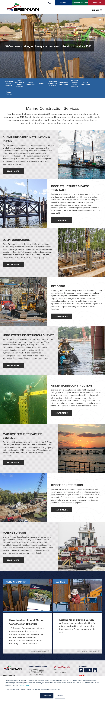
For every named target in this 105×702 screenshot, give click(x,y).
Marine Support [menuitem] (8, 93)
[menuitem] (49, 2)
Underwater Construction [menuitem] (63, 83)
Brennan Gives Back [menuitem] (80, 3)
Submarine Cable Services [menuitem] (9, 83)
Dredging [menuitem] (41, 83)
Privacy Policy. (24, 685)
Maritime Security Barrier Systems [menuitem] (74, 83)
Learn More (13, 171)
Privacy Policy (9, 676)
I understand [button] (46, 696)
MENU (97, 10)
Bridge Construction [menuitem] (85, 83)
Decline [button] (60, 696)
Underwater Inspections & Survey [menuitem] (52, 83)
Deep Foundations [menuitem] (30, 83)
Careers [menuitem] (63, 3)
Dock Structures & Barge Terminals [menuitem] (19, 83)
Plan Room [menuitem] (97, 3)
